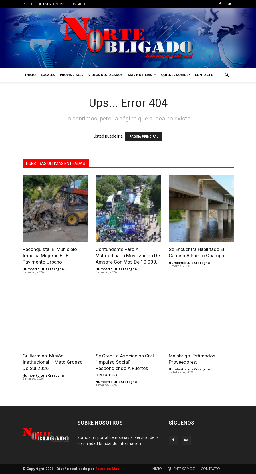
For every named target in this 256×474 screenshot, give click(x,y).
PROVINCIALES (71, 75)
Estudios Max (107, 468)
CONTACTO (78, 4)
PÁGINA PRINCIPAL (144, 136)
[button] (227, 75)
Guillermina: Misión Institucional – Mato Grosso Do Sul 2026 (53, 362)
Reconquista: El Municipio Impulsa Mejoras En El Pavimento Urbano (50, 255)
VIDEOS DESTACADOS (105, 75)
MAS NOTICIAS (142, 75)
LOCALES (48, 75)
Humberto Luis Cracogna (43, 269)
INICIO (27, 4)
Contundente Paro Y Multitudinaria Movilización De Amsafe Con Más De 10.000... (128, 255)
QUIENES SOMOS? (50, 4)
